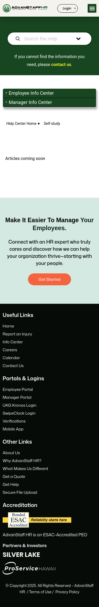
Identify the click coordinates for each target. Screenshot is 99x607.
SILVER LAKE (21, 554)
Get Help (11, 484)
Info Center (13, 342)
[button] (92, 8)
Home (8, 326)
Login (69, 8)
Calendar (11, 358)
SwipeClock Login (19, 413)
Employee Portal (18, 389)
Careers (10, 350)
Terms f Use (40, 591)
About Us (11, 453)
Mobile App (13, 429)
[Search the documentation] (18, 38)
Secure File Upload (20, 492)
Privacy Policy (67, 591)
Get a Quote (14, 476)
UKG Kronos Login (19, 405)
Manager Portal (17, 397)
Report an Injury (17, 334)
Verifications (14, 421)
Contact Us (13, 365)
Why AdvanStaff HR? (22, 460)
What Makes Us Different (25, 468)
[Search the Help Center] (43, 38)
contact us (61, 64)
